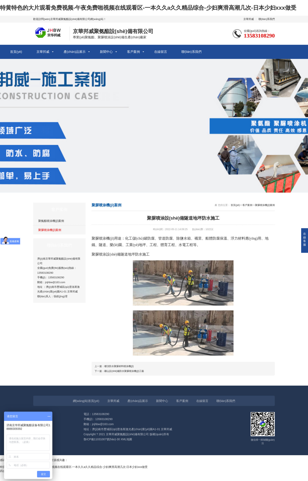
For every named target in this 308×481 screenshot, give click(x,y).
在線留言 (160, 51)
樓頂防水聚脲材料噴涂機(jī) (119, 366)
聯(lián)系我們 (266, 19)
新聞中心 (106, 51)
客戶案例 (133, 51)
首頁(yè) (16, 51)
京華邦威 (248, 19)
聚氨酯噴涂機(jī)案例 (51, 220)
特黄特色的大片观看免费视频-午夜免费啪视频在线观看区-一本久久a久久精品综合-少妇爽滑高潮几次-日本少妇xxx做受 (148, 8)
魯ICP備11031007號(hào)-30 (102, 439)
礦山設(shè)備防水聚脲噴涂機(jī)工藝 (124, 371)
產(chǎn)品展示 (75, 51)
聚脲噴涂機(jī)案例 (49, 230)
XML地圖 (126, 439)
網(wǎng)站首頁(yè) (86, 401)
